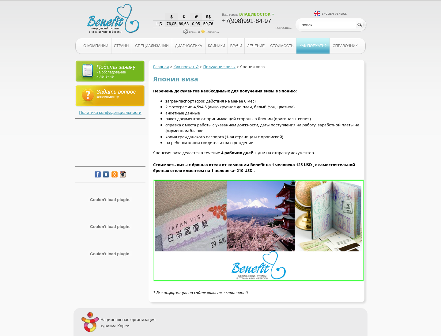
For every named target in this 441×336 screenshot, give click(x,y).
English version (334, 13)
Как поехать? (186, 66)
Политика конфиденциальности (110, 112)
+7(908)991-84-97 (246, 20)
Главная (161, 66)
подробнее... (284, 27)
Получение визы (219, 66)
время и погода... (201, 31)
